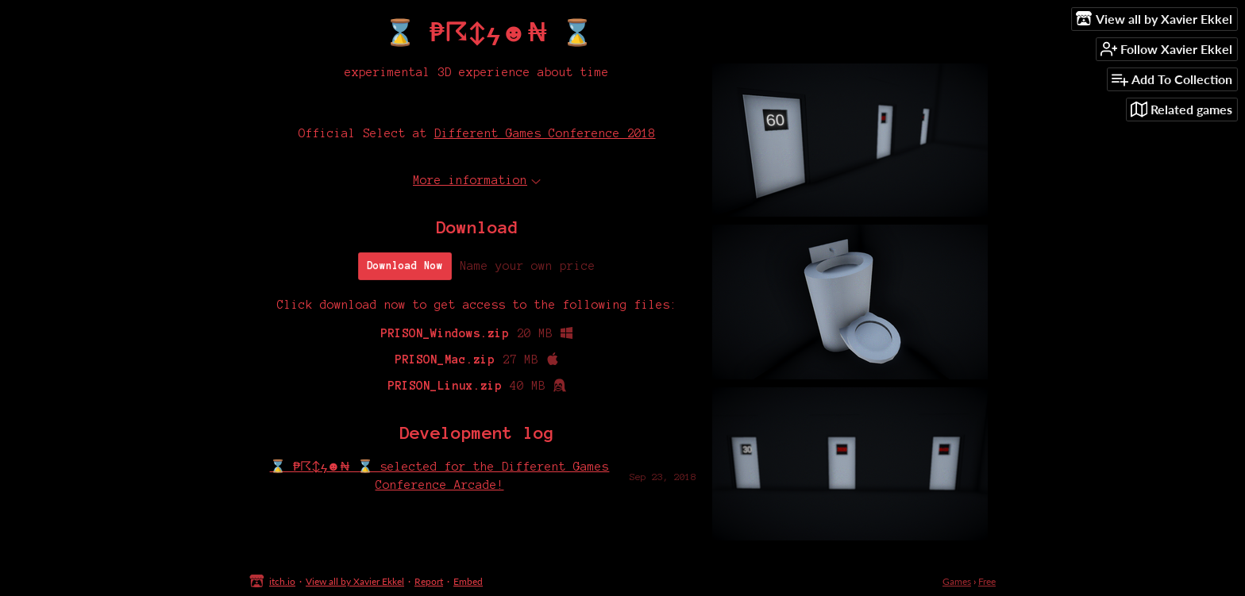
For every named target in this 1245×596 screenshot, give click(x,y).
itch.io (282, 581)
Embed (468, 581)
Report (428, 581)
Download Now (405, 265)
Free (987, 581)
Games (956, 581)
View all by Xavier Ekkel (355, 581)
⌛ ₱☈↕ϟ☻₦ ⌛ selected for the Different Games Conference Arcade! (440, 475)
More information (477, 180)
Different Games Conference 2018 (545, 133)
